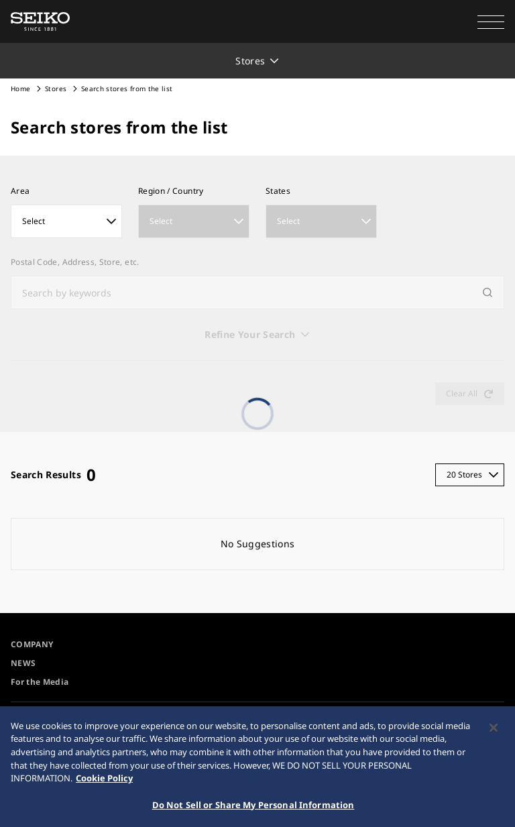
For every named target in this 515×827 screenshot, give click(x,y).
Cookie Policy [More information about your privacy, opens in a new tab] (104, 783)
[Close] (493, 732)
